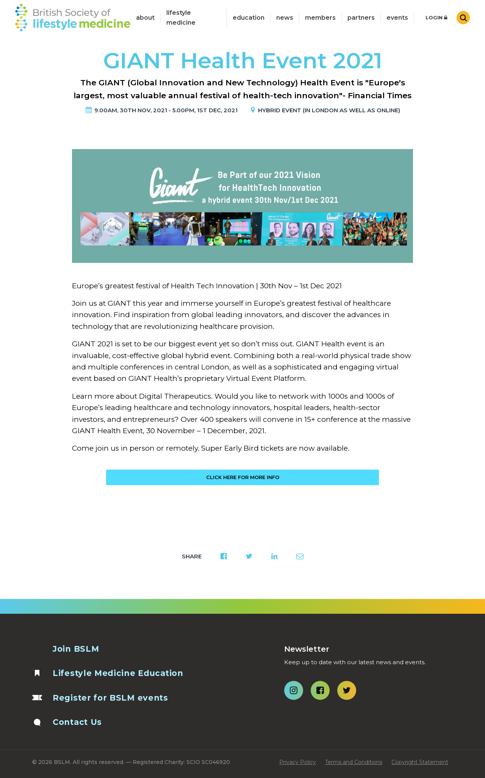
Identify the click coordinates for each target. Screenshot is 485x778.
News (284, 17)
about (145, 17)
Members (320, 17)
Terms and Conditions (353, 762)
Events (397, 17)
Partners (361, 17)
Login (436, 17)
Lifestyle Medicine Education (118, 673)
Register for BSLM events (110, 698)
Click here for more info (242, 477)
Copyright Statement (419, 762)
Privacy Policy (297, 762)
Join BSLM (76, 649)
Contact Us (77, 722)
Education (248, 17)
